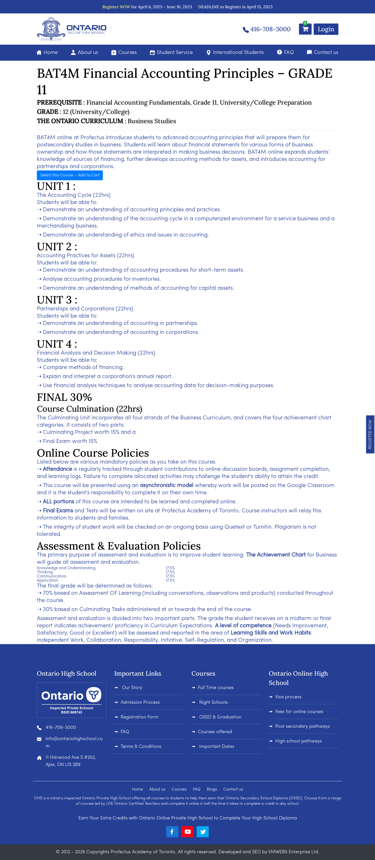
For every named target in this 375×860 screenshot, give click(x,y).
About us (88, 52)
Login (326, 29)
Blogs (212, 789)
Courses (127, 52)
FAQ (289, 52)
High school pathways (298, 741)
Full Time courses (216, 687)
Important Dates (216, 746)
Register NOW (116, 6)
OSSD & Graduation (219, 717)
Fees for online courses (299, 711)
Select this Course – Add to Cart (69, 175)
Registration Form (139, 717)
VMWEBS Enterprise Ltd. (293, 852)
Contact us (326, 52)
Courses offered (215, 732)
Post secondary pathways (302, 726)
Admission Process (140, 702)
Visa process (288, 697)
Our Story (132, 687)
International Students (238, 52)
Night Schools (213, 702)
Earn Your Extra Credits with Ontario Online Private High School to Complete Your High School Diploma (187, 818)
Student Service (175, 52)
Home (51, 52)
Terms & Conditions (141, 746)
